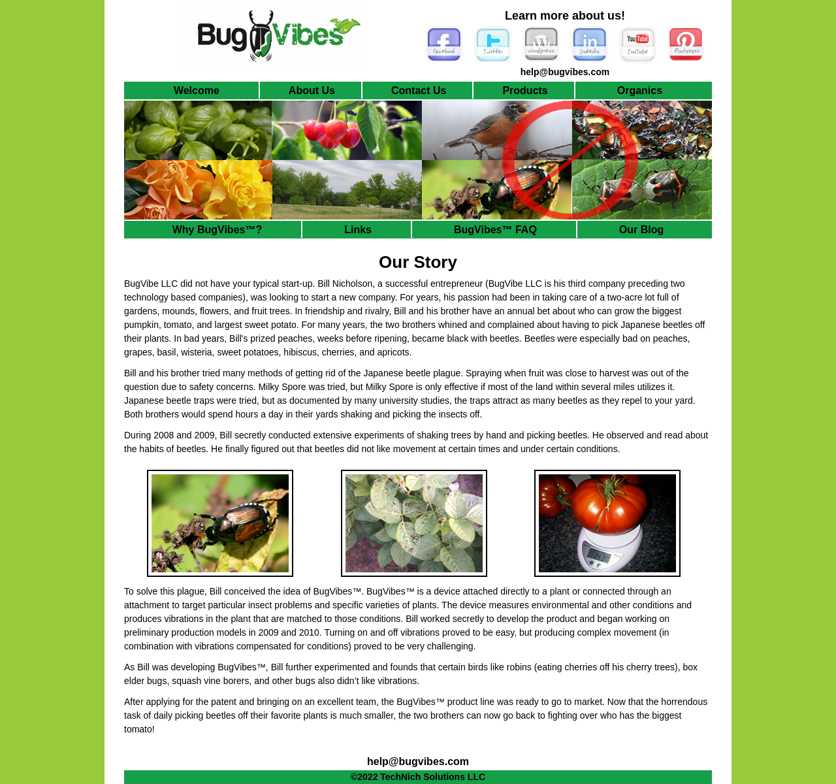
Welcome (196, 90)
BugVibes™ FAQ (495, 229)
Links (358, 229)
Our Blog (641, 229)
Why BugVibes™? (217, 229)
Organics (639, 90)
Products (524, 90)
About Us (312, 90)
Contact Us (418, 90)
